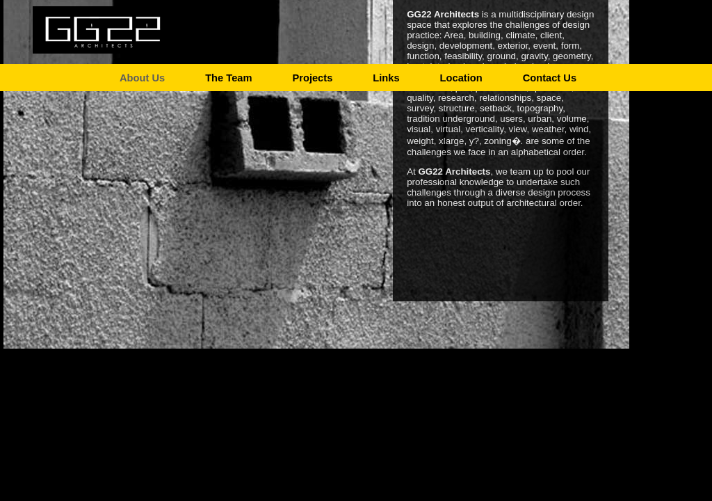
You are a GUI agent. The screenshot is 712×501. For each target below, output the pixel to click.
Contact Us (549, 75)
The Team (228, 75)
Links (386, 75)
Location (461, 75)
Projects (312, 75)
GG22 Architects (102, 27)
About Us (142, 75)
